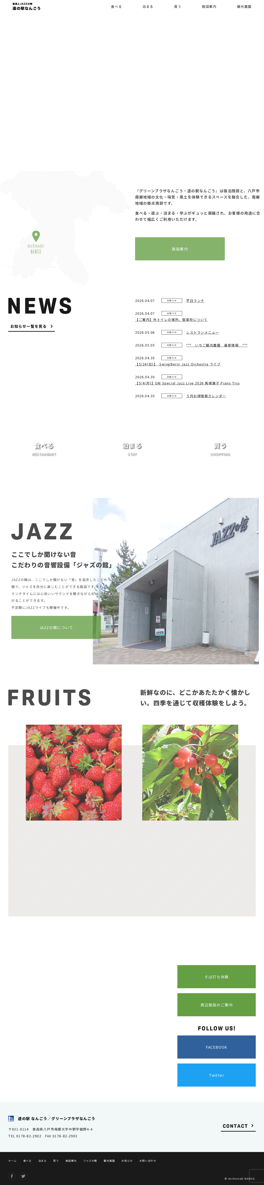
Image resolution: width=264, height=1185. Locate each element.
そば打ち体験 (216, 976)
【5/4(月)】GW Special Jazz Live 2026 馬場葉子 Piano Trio (187, 383)
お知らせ (172, 300)
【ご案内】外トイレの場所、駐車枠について (171, 319)
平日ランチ (195, 300)
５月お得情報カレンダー (206, 395)
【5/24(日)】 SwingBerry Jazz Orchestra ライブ (177, 364)
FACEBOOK (216, 1047)
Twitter (216, 1075)
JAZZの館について (56, 629)
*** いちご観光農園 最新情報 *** (217, 345)
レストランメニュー (202, 332)
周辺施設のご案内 (216, 1004)
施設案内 (180, 250)
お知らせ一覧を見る (28, 326)
